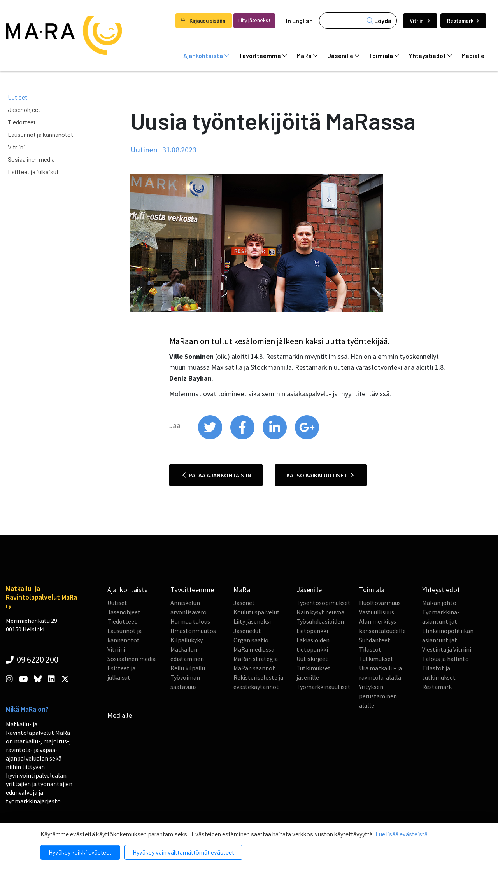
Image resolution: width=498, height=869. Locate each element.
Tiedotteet (22, 122)
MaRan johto (439, 603)
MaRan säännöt (254, 668)
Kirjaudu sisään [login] (203, 20)
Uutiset (17, 97)
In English (299, 20)
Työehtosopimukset (323, 603)
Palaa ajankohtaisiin (216, 475)
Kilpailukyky (186, 640)
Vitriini (420, 20)
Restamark (463, 20)
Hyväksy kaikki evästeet (80, 852)
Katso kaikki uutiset (320, 475)
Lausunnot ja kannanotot (40, 134)
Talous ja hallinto (445, 659)
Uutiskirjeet (312, 659)
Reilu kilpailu (187, 668)
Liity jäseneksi (252, 621)
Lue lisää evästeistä (401, 834)
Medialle (472, 55)
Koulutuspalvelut (256, 612)
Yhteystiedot (430, 55)
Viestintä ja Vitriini (446, 649)
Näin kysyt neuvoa (320, 612)
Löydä (379, 20)
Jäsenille (343, 55)
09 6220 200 (32, 659)
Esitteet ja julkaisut (33, 171)
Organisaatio (250, 640)
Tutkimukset (376, 659)
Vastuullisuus (376, 612)
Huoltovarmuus (380, 603)
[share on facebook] (243, 437)
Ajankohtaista (206, 55)
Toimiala (384, 55)
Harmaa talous (190, 621)
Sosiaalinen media (31, 159)
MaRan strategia (255, 659)
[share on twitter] (211, 437)
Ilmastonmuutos (193, 631)
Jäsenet (244, 603)
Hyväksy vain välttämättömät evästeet (183, 852)
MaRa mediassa (253, 649)
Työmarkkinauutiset (323, 687)
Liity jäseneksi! (254, 20)
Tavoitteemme (262, 55)
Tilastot (370, 649)
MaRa (306, 55)
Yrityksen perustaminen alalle (378, 696)
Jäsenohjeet (24, 109)
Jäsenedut (247, 631)
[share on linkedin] (275, 437)
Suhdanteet (374, 640)
